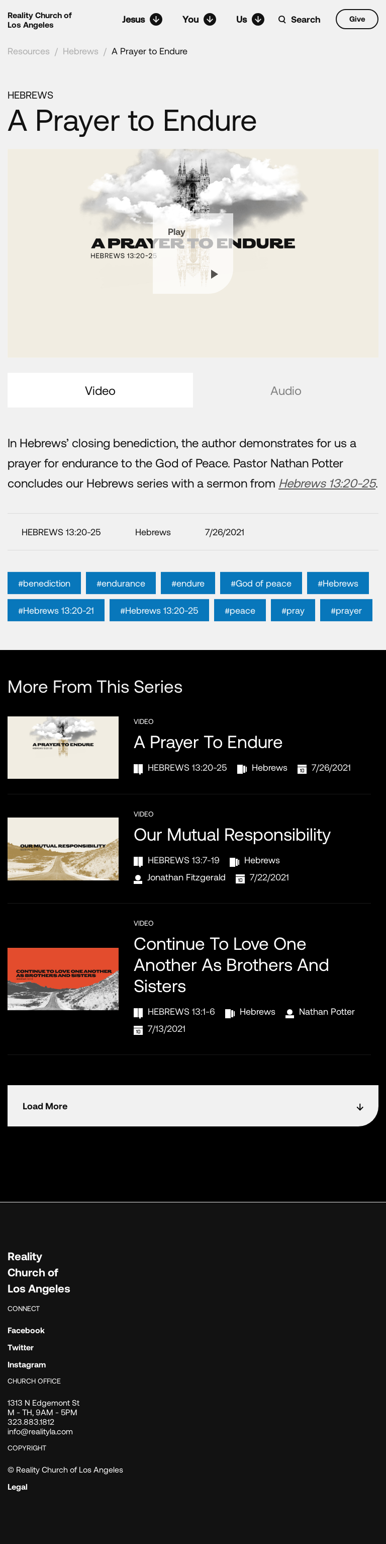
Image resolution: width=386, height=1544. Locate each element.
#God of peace (261, 599)
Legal (18, 1486)
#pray (293, 626)
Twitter (21, 1347)
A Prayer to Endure (149, 50)
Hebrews (81, 50)
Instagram (27, 1364)
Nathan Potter (327, 1011)
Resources (29, 50)
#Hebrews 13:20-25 (159, 626)
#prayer (346, 626)
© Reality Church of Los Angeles (65, 1469)
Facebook (26, 1330)
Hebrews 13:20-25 (326, 482)
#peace (240, 626)
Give (357, 18)
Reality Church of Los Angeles (40, 19)
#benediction (44, 599)
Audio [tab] (286, 390)
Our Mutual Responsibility (232, 833)
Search (306, 19)
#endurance (120, 599)
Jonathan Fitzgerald (186, 876)
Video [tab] (100, 390)
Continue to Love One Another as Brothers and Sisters (231, 964)
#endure (188, 599)
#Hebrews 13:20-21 (56, 626)
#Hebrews (338, 599)
